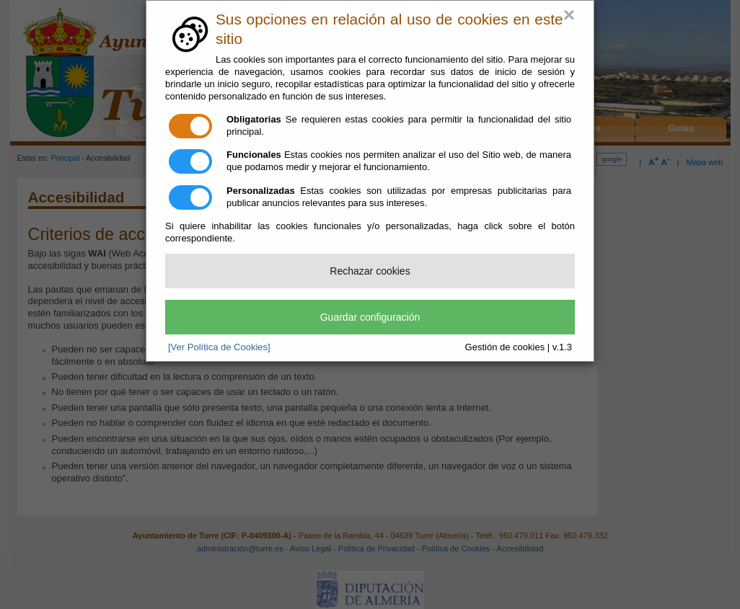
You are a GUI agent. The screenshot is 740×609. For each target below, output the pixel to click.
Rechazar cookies (370, 271)
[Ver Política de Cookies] (219, 347)
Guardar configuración (370, 317)
